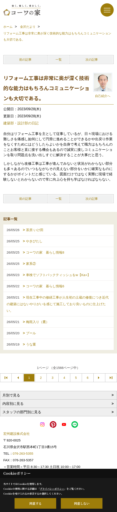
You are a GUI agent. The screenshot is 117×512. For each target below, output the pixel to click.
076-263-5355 (23, 453)
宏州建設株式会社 (16, 433)
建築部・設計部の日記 (21, 123)
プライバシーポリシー (52, 488)
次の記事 (91, 59)
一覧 (59, 59)
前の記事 (25, 59)
